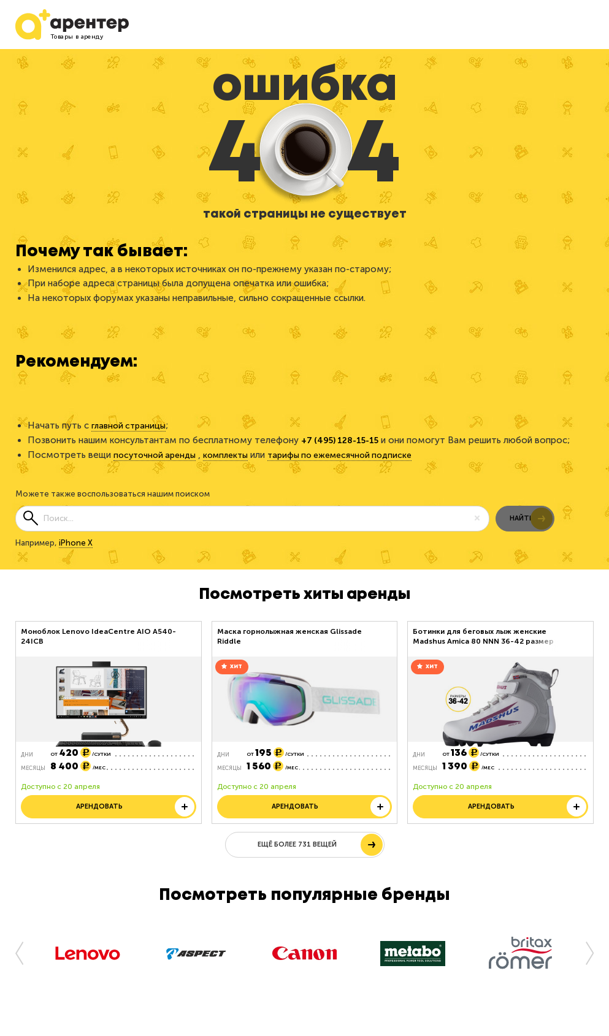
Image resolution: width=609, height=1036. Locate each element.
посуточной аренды (157, 454)
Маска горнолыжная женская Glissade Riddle (289, 636)
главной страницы (130, 425)
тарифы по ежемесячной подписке (355, 454)
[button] (24, 962)
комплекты (234, 454)
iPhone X (76, 541)
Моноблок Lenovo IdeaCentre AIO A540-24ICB (98, 636)
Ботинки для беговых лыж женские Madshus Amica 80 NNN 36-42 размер (483, 636)
